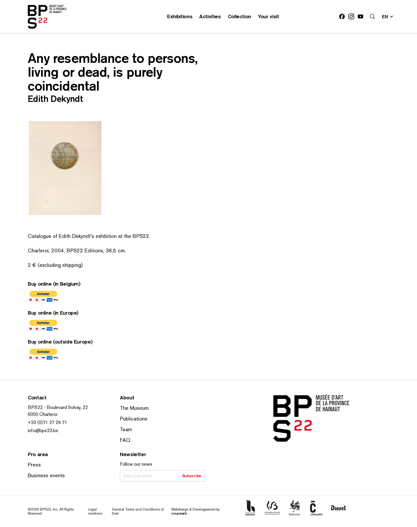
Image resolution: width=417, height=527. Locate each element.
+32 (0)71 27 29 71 (47, 422)
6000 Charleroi (42, 414)
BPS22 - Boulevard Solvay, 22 (58, 407)
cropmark (179, 513)
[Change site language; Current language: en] (388, 16)
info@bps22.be (43, 430)
